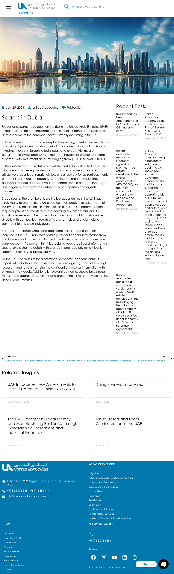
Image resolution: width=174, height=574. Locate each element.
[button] (8, 6)
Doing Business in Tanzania (119, 385)
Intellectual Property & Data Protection (110, 518)
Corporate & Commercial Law (105, 482)
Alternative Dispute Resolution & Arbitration (112, 478)
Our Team (9, 533)
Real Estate (95, 500)
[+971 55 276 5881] (91, 534)
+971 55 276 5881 (100, 540)
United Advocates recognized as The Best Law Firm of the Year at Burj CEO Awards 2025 (155, 124)
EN (26, 13)
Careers (8, 569)
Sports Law (95, 505)
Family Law (95, 496)
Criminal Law (96, 491)
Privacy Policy (11, 560)
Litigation (94, 473)
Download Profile (13, 538)
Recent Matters (12, 551)
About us (8, 547)
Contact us (10, 542)
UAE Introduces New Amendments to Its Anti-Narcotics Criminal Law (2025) (127, 122)
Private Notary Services (101, 514)
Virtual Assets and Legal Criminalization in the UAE (119, 421)
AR (21, 13)
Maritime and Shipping (101, 509)
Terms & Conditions (14, 565)
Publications (10, 556)
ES (31, 13)
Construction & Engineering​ (103, 487)
